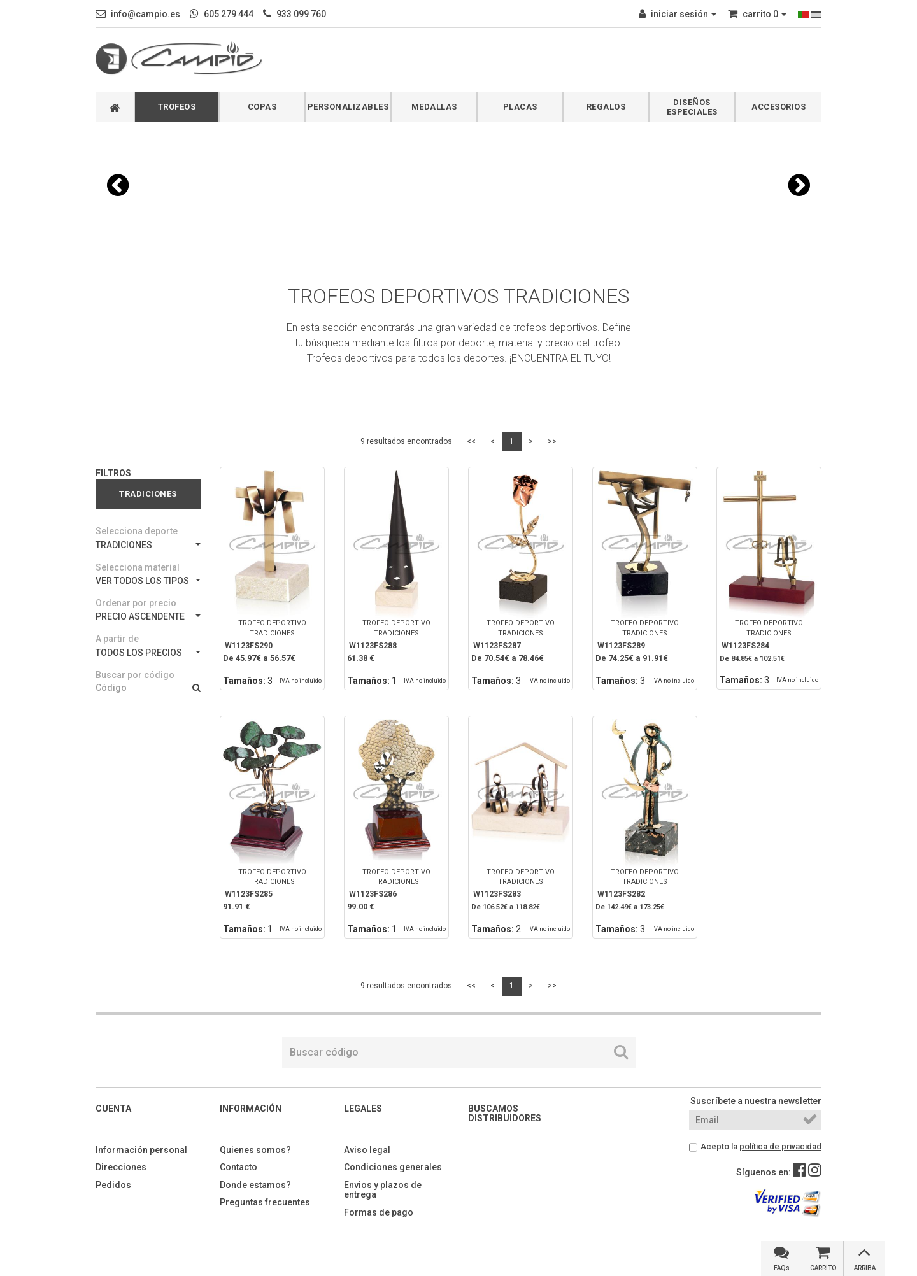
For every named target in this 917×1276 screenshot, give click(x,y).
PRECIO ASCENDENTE (148, 616)
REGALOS (606, 106)
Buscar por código (135, 675)
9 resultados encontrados (406, 441)
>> (552, 441)
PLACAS (520, 106)
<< (471, 441)
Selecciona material (138, 567)
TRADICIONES (148, 545)
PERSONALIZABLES (348, 106)
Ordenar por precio (136, 603)
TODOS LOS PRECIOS (148, 653)
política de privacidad (780, 1146)
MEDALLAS (434, 106)
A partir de (117, 639)
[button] (118, 185)
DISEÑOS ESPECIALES (692, 107)
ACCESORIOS (778, 106)
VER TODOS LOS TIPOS (148, 581)
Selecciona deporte (137, 531)
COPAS (262, 106)
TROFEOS (177, 106)
